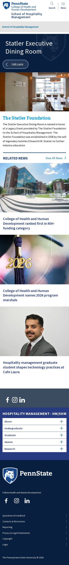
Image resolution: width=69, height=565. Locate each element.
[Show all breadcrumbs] (15, 64)
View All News (54, 158)
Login (5, 544)
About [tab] (33, 421)
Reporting (7, 527)
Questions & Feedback (13, 515)
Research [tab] (33, 448)
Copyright (7, 538)
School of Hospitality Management (20, 27)
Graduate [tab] (33, 435)
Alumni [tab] (33, 442)
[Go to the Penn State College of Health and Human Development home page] (19, 6)
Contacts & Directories (13, 521)
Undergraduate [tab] (33, 428)
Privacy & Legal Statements (16, 532)
